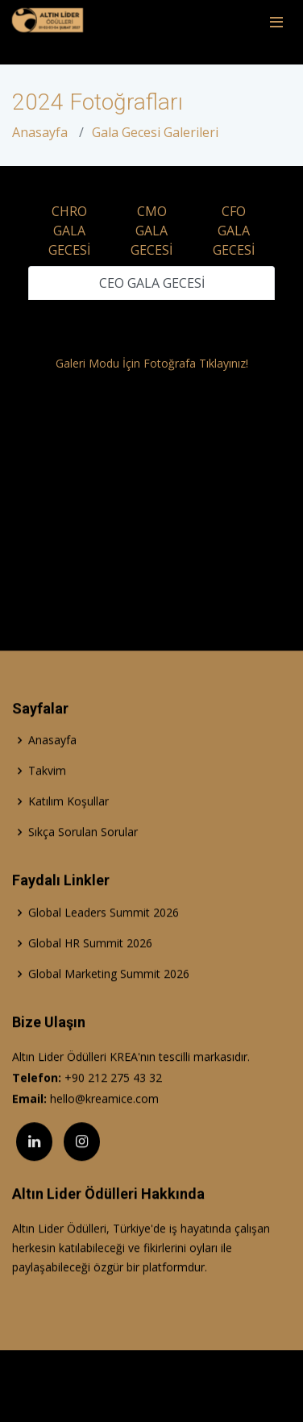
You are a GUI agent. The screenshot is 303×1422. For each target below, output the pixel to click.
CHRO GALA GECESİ (69, 230)
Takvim (47, 802)
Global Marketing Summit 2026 (108, 1005)
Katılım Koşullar (68, 832)
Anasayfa (40, 132)
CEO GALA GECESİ (152, 283)
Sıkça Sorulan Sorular (83, 863)
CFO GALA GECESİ (234, 230)
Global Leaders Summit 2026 (103, 944)
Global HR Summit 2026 (90, 974)
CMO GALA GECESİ (151, 230)
